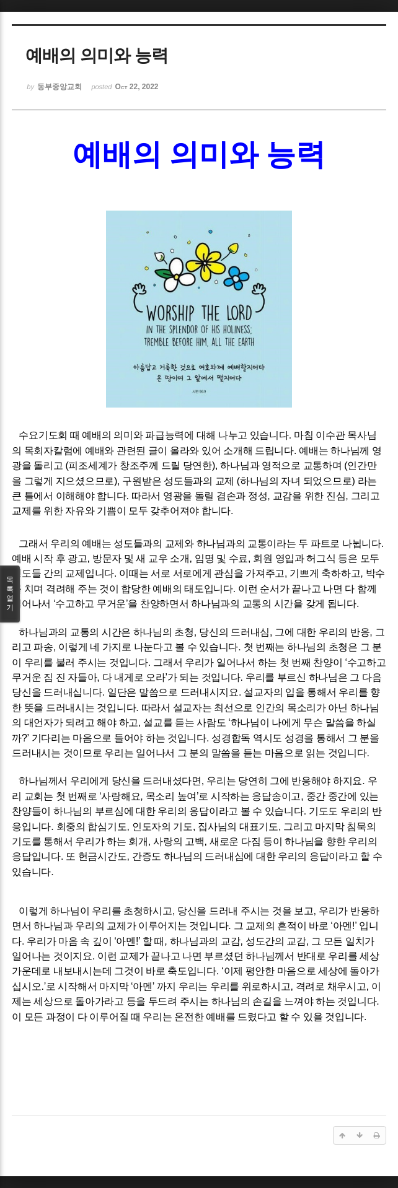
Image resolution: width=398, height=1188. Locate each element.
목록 (10, 594)
